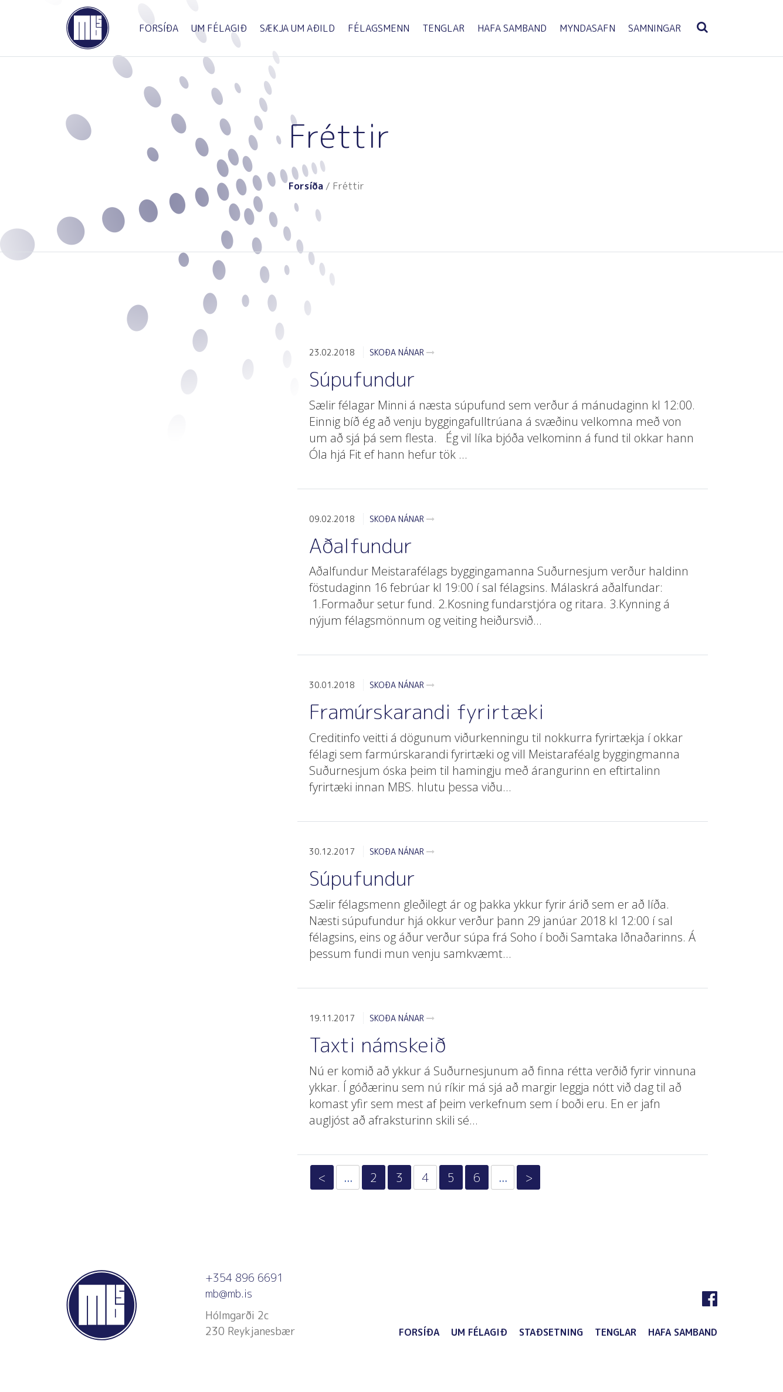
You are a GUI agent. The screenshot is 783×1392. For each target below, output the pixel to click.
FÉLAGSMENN (378, 28)
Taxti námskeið (377, 1045)
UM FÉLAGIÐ (219, 28)
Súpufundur (362, 379)
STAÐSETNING (551, 1332)
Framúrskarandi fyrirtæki (426, 711)
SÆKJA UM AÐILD (297, 28)
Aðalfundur (360, 545)
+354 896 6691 (244, 1278)
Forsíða (306, 185)
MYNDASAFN (587, 28)
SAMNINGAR (654, 28)
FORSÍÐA (158, 28)
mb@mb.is (228, 1293)
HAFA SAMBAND (512, 28)
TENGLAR (443, 28)
